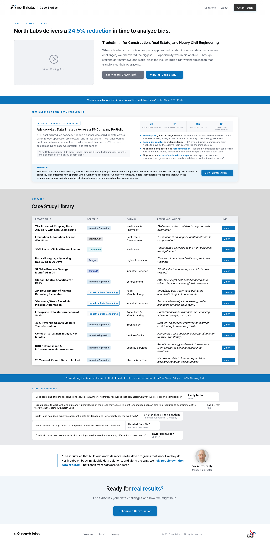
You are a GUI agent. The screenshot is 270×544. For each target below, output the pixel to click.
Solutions (210, 7)
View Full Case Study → (164, 74)
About (224, 7)
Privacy (115, 534)
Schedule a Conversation (135, 511)
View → (228, 228)
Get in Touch (245, 7)
